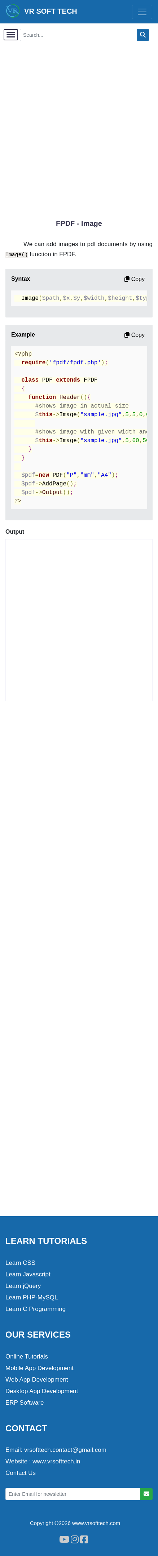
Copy (134, 279)
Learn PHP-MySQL (31, 1297)
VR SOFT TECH (41, 11)
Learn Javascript (28, 1274)
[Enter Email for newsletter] (73, 1494)
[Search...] (78, 35)
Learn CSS (20, 1262)
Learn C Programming (35, 1309)
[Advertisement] (79, 126)
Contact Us (20, 1473)
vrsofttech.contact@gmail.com (65, 1449)
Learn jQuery (23, 1285)
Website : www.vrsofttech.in (42, 1461)
